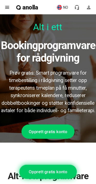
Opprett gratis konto (48, 131)
